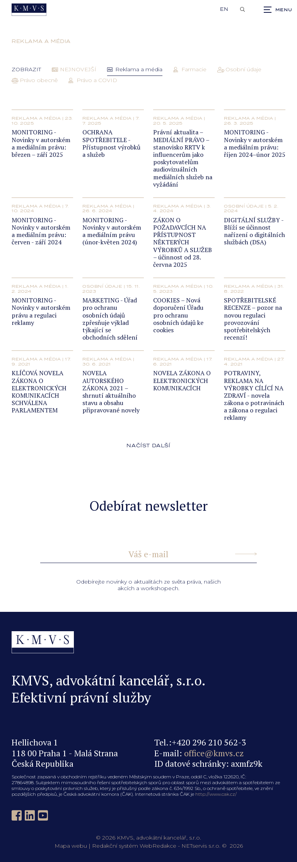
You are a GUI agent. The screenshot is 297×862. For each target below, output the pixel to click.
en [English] (224, 9)
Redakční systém (115, 845)
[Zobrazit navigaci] (277, 9)
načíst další (148, 445)
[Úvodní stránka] (29, 9)
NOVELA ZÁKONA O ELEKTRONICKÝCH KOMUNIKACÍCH (182, 380)
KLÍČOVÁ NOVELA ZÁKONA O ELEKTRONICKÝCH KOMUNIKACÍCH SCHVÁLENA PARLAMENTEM (39, 391)
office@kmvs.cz (214, 753)
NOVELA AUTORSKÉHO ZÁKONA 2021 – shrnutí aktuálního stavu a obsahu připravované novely (111, 391)
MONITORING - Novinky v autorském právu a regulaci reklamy (41, 311)
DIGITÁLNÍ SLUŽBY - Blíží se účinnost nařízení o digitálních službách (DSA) (254, 231)
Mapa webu (71, 845)
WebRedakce (158, 845)
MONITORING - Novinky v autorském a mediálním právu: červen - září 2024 (41, 231)
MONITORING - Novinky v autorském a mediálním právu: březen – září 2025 (41, 143)
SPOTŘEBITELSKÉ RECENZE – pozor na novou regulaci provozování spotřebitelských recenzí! (253, 319)
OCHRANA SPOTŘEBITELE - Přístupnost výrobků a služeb (111, 143)
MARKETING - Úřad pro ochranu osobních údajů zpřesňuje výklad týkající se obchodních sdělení (110, 319)
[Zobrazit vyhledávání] (242, 10)
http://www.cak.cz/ (216, 794)
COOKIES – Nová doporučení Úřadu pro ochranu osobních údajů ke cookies (178, 315)
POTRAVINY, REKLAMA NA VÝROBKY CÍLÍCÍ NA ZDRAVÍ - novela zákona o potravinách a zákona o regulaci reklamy (254, 395)
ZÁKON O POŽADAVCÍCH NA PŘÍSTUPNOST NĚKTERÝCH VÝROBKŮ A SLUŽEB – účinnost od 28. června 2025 (182, 242)
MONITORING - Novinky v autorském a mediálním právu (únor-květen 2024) (111, 231)
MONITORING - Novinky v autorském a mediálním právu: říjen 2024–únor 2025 (254, 143)
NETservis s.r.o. (200, 845)
